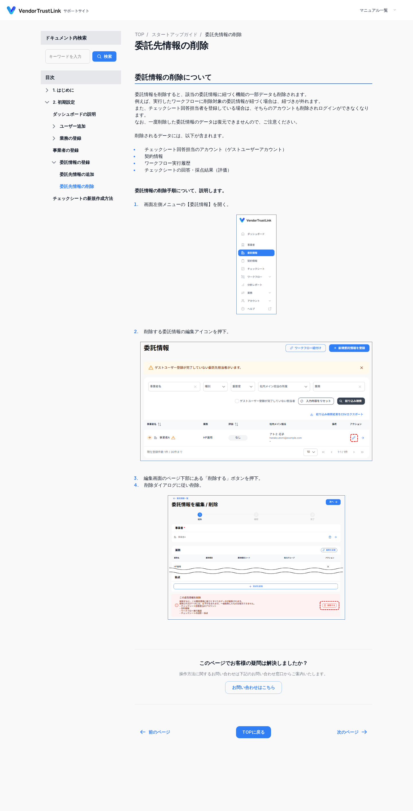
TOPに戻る (253, 732)
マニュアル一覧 (374, 10)
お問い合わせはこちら (253, 687)
